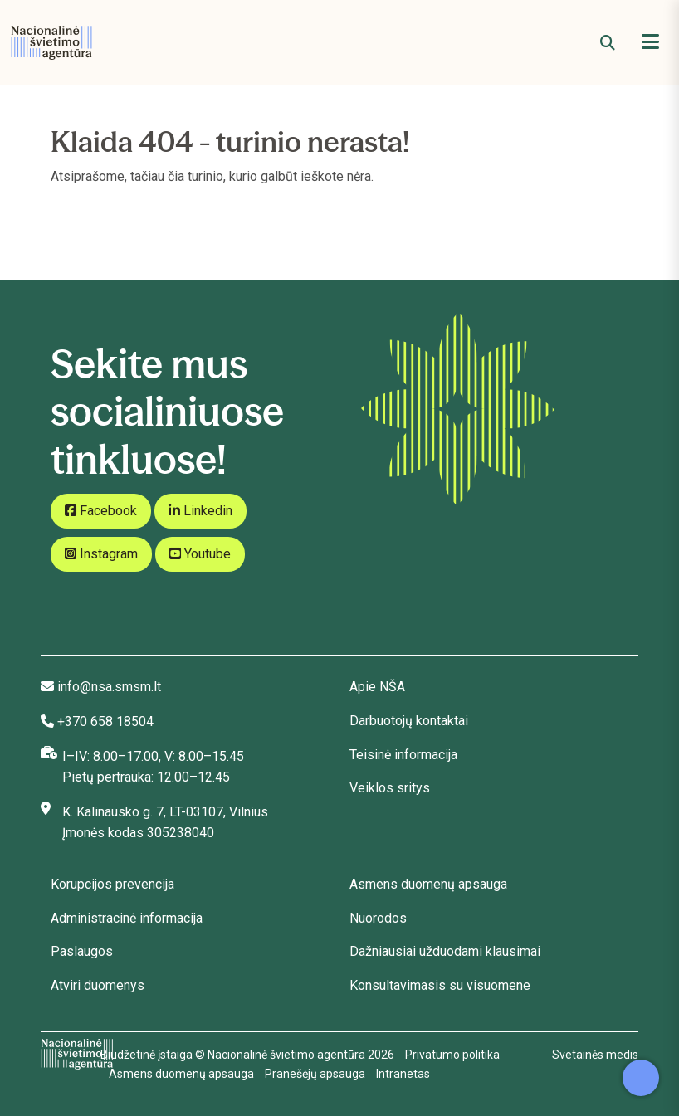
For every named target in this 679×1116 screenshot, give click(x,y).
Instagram (101, 554)
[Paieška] (607, 43)
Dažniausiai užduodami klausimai (444, 951)
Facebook (101, 511)
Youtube (200, 554)
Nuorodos (378, 918)
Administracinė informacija (127, 918)
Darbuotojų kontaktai (408, 721)
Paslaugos (82, 951)
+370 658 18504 (105, 721)
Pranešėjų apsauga (315, 1073)
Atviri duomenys (97, 985)
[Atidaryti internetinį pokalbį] (641, 1078)
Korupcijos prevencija (112, 884)
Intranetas (403, 1073)
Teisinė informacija (403, 755)
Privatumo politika (452, 1054)
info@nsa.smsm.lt (109, 686)
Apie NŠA (377, 686)
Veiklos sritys (389, 788)
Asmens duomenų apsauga (428, 884)
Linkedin (200, 511)
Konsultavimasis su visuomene (439, 985)
